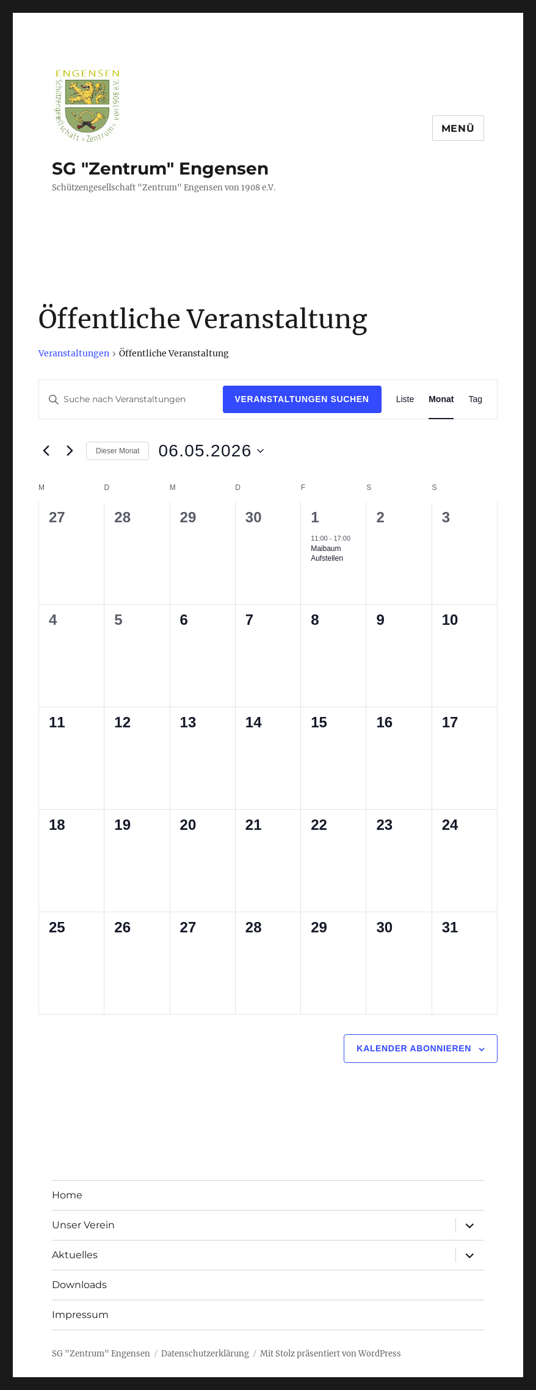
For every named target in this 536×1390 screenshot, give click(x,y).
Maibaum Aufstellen (327, 553)
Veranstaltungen (73, 353)
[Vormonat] (45, 451)
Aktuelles (75, 1255)
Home (67, 1195)
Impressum (80, 1314)
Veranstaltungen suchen (302, 399)
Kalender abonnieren (414, 1048)
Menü (458, 128)
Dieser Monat (117, 451)
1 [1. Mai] (315, 517)
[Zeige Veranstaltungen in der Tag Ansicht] (475, 399)
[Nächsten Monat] (69, 451)
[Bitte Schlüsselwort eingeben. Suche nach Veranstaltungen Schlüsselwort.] (131, 399)
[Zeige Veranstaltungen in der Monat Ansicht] (441, 399)
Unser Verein (83, 1225)
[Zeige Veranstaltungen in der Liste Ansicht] (405, 399)
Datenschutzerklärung (205, 1354)
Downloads (79, 1285)
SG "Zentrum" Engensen (160, 168)
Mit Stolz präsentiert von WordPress (330, 1354)
